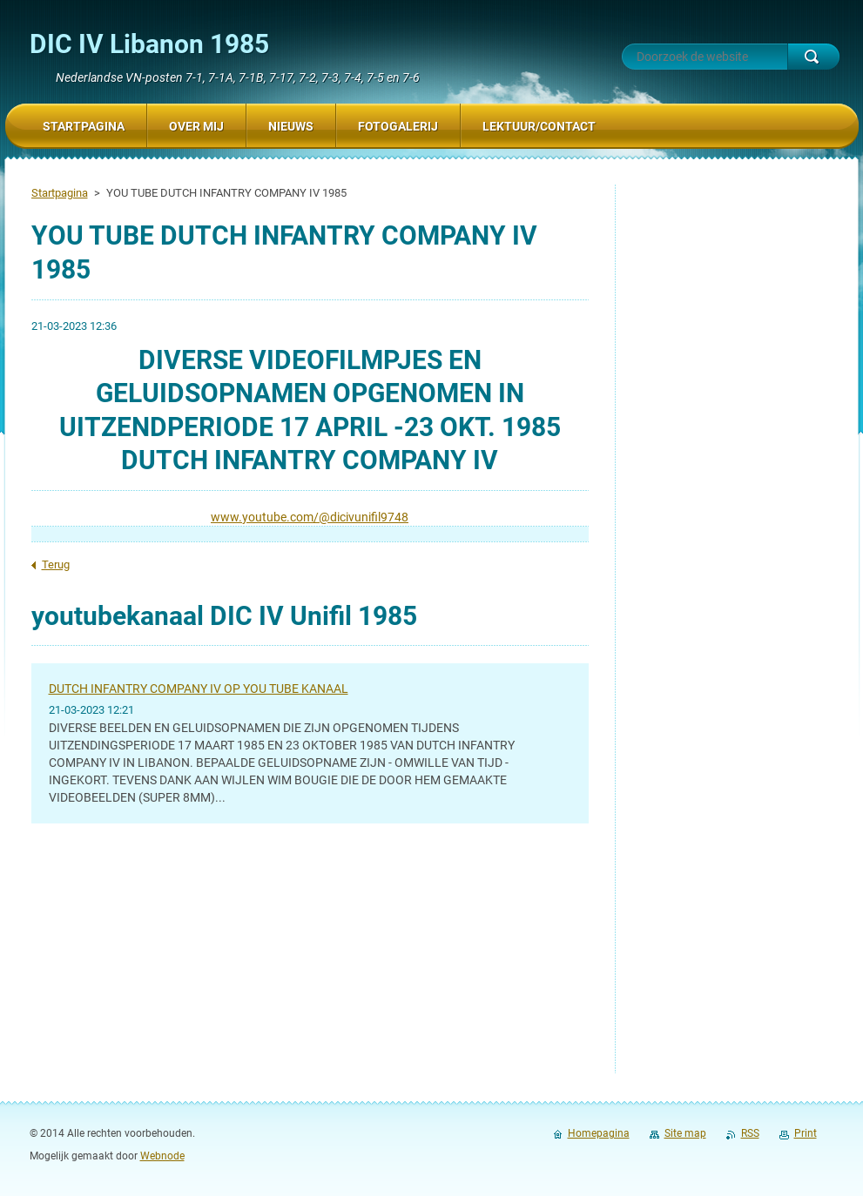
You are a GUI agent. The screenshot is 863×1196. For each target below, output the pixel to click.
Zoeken (813, 57)
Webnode (162, 1156)
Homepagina (599, 1133)
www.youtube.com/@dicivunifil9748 (309, 517)
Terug (56, 564)
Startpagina (59, 192)
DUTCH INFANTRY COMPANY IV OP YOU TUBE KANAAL (198, 688)
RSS (750, 1133)
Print (805, 1133)
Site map (685, 1133)
